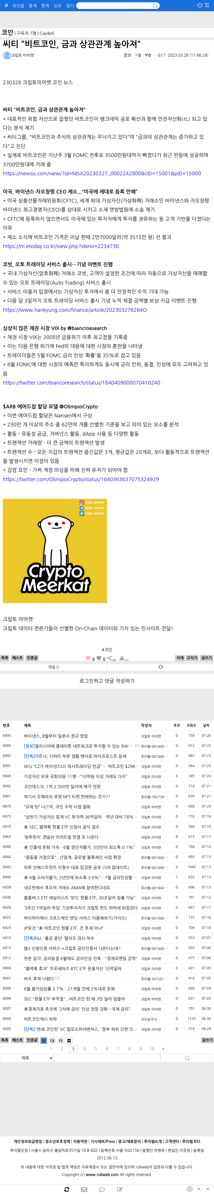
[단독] (29, 756)
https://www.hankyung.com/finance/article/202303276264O (75, 310)
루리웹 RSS (191, 1141)
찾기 (70, 6)
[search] (27, 1058)
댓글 (53, 667)
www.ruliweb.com (102, 1175)
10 (152, 1049)
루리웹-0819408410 (156, 746)
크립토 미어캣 (151, 736)
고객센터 (172, 1141)
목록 (4, 658)
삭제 (179, 658)
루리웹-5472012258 (156, 979)
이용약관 (80, 1141)
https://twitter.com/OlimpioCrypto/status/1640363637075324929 (81, 479)
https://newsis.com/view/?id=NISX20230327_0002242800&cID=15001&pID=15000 (102, 173)
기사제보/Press (102, 1141)
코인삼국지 (149, 1019)
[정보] (29, 746)
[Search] (118, 5)
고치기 (192, 658)
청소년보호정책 (57, 1141)
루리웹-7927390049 (156, 797)
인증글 (32, 658)
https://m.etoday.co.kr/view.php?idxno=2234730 (61, 246)
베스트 (17, 658)
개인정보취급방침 (28, 1141)
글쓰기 (206, 658)
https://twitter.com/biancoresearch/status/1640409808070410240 (81, 382)
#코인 (107, 650)
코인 (7, 32)
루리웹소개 (153, 1141)
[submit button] (155, 5)
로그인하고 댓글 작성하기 (107, 681)
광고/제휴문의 (129, 1141)
